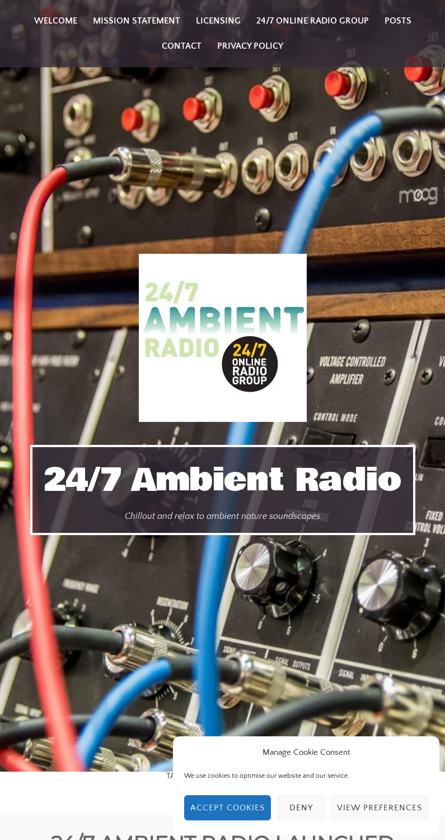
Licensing (218, 21)
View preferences (379, 808)
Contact (182, 46)
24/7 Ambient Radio (223, 480)
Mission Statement (136, 21)
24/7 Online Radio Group (312, 21)
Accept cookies (227, 808)
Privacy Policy (250, 46)
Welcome (55, 21)
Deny (301, 808)
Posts (398, 21)
